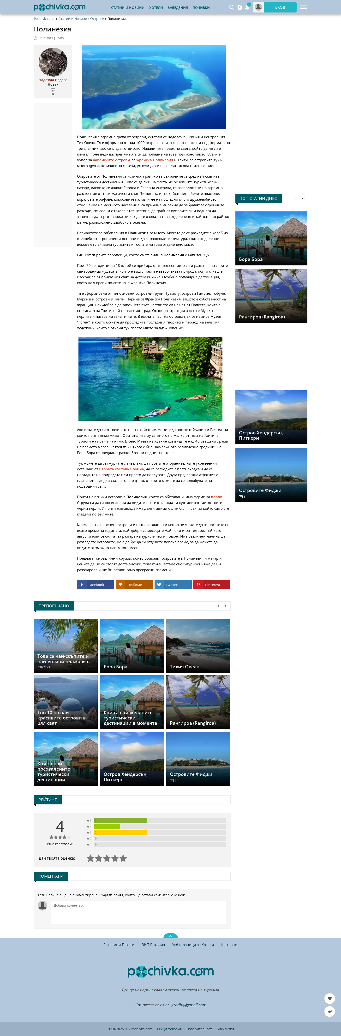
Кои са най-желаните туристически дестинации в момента (130, 717)
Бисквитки (225, 1029)
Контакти (229, 944)
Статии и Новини (127, 7)
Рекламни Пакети (118, 944)
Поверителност (199, 1029)
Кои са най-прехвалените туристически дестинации (53, 772)
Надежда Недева (53, 80)
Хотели (156, 7)
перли (216, 496)
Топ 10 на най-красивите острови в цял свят (61, 717)
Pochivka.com (44, 19)
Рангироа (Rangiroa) (262, 317)
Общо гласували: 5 (60, 844)
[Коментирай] (139, 912)
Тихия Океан (184, 667)
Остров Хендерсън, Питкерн (261, 435)
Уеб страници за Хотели (193, 944)
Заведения (178, 7)
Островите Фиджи (260, 490)
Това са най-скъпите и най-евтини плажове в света (63, 661)
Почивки (201, 7)
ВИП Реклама (153, 944)
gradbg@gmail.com (188, 1004)
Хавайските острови (111, 159)
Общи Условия (169, 1029)
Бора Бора (251, 259)
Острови (97, 19)
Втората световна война (121, 469)
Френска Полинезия (154, 159)
